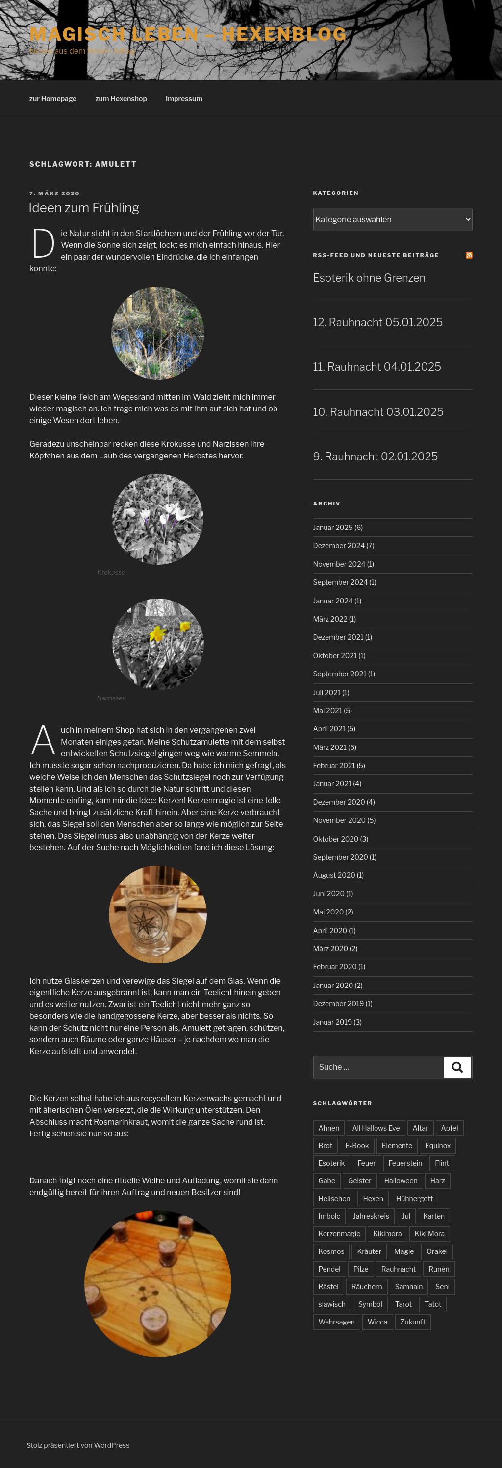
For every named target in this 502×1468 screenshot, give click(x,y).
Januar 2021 (332, 783)
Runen (438, 1269)
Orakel (437, 1251)
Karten (434, 1216)
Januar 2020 (333, 985)
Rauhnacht (398, 1269)
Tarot (403, 1304)
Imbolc (329, 1216)
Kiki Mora (430, 1233)
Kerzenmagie (340, 1233)
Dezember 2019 (338, 1003)
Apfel (449, 1128)
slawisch (332, 1304)
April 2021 (329, 728)
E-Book (357, 1145)
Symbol (370, 1304)
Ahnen (329, 1128)
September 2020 (340, 857)
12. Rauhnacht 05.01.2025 (378, 322)
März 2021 (330, 747)
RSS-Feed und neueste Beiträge (376, 255)
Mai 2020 (328, 912)
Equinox (438, 1145)
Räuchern (366, 1286)
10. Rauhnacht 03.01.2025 (378, 412)
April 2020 (330, 930)
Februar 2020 (335, 967)
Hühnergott (414, 1198)
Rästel (329, 1286)
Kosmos (332, 1251)
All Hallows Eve (376, 1128)
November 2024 (339, 564)
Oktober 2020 (336, 839)
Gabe (327, 1181)
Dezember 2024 (339, 545)
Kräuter (369, 1251)
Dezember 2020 (339, 802)
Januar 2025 (333, 527)
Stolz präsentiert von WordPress (77, 1445)
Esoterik (332, 1163)
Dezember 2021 (338, 637)
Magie (404, 1251)
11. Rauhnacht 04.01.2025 (377, 367)
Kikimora (387, 1233)
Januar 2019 (332, 1022)
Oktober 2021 (335, 655)
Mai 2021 (328, 710)
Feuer (366, 1163)
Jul (406, 1216)
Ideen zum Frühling (83, 207)
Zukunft (413, 1322)
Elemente (397, 1145)
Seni (442, 1286)
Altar (420, 1128)
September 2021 (340, 674)
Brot (326, 1145)
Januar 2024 (333, 601)
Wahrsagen (337, 1322)
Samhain (409, 1286)
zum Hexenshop (121, 99)
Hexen (373, 1198)
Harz (437, 1181)
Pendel (330, 1269)
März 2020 (331, 948)
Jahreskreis (371, 1216)
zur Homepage (53, 99)
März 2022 (330, 619)
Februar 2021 (334, 765)
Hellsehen (335, 1198)
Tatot (433, 1304)
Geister (360, 1181)
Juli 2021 (327, 692)
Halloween (401, 1181)
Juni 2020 (329, 894)
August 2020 (334, 875)
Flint (442, 1163)
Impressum (184, 99)
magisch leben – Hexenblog (188, 34)
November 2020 (339, 820)
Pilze (361, 1269)
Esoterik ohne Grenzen (369, 277)
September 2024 (340, 582)
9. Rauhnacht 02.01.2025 (375, 456)
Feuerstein (406, 1163)
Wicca (378, 1322)
